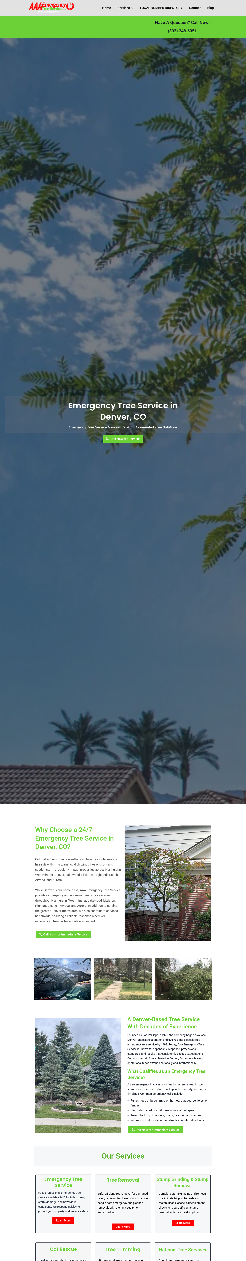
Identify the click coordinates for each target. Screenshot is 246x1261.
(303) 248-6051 (182, 30)
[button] (132, 8)
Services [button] (126, 8)
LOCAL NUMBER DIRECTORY (161, 8)
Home (106, 8)
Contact (195, 8)
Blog (210, 8)
